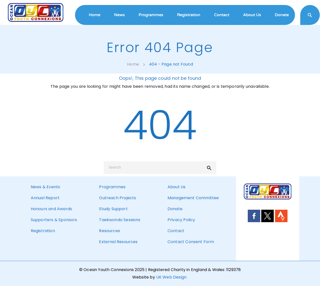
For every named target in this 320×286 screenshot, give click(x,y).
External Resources (118, 242)
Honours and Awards (51, 209)
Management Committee (193, 198)
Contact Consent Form (191, 242)
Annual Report (45, 198)
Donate (175, 209)
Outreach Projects (117, 198)
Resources (109, 231)
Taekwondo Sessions (119, 220)
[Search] (160, 167)
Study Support (113, 209)
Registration (43, 231)
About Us (177, 187)
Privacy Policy (181, 220)
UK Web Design (171, 277)
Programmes (112, 187)
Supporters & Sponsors (54, 220)
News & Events (45, 187)
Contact (176, 231)
